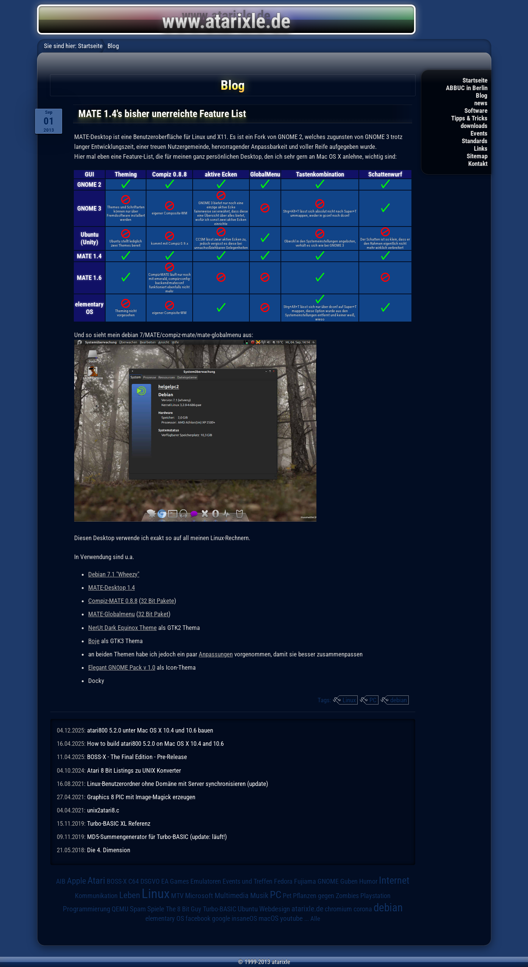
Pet (287, 896)
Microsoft (199, 895)
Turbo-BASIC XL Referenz (118, 823)
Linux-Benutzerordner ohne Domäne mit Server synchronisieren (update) (177, 783)
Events (479, 133)
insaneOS (244, 918)
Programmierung (86, 909)
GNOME (328, 881)
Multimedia (232, 895)
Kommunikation (96, 896)
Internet (394, 880)
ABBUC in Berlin (467, 88)
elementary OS (164, 918)
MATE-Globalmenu (111, 614)
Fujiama (305, 881)
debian (398, 700)
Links (481, 148)
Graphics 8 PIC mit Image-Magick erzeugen (141, 797)
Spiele (155, 909)
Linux (349, 700)
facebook (197, 918)
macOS (269, 918)
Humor (368, 881)
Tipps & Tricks (469, 118)
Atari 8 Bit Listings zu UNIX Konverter (134, 770)
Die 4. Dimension (108, 850)
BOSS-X (117, 881)
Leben (129, 895)
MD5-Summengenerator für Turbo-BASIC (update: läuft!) (157, 836)
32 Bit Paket (153, 614)
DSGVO (150, 881)
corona (363, 909)
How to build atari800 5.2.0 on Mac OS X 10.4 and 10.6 (155, 743)
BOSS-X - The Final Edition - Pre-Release (137, 757)
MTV (177, 896)
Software (476, 110)
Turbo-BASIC (219, 909)
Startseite (475, 80)
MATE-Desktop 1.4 (111, 587)
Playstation (375, 896)
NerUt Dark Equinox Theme (122, 627)
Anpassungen (216, 654)
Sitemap (477, 156)
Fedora (283, 881)
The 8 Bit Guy (183, 909)
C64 (133, 881)
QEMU (120, 909)
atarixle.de (307, 909)
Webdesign (274, 909)
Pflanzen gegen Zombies (326, 896)
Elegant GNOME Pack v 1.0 (121, 667)
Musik (259, 895)
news (481, 103)
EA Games (175, 881)
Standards (475, 141)
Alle (315, 918)
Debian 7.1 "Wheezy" (113, 574)
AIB (60, 881)
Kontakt (478, 163)
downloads (474, 126)
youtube (291, 918)
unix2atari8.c (103, 810)
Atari (96, 880)
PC (373, 700)
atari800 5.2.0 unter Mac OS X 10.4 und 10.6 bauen (150, 730)
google (221, 918)
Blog (482, 95)
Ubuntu (248, 909)
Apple (76, 881)
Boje (94, 641)
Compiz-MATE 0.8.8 (112, 601)
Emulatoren (205, 881)
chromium (338, 909)
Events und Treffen (248, 881)
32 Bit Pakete (157, 601)
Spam (138, 909)
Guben (349, 881)
